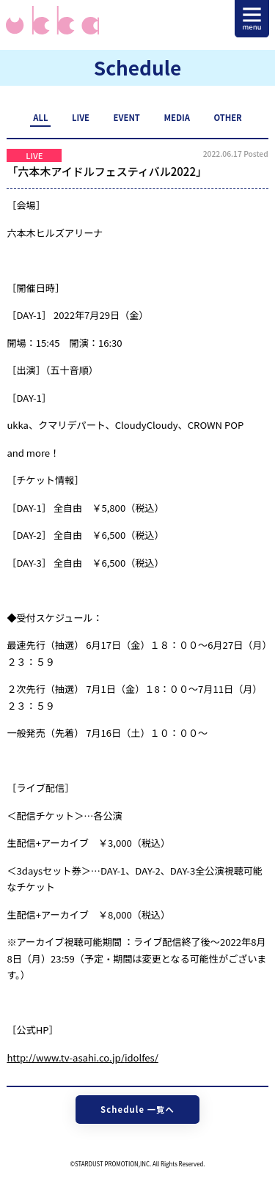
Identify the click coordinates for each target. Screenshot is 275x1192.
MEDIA (176, 117)
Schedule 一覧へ (137, 1109)
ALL (40, 117)
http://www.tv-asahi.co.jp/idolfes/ (82, 1057)
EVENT (127, 117)
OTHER (227, 117)
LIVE (80, 117)
